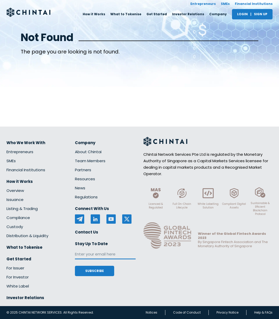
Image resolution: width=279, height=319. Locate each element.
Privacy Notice (227, 312)
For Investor (17, 277)
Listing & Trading (22, 208)
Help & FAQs (263, 312)
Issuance (15, 199)
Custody (14, 226)
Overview (15, 190)
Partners (83, 170)
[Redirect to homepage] (28, 12)
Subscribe (94, 271)
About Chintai (88, 151)
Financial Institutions (254, 4)
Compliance (18, 217)
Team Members (90, 161)
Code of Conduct (187, 312)
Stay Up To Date (91, 243)
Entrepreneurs (203, 4)
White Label (17, 286)
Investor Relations (188, 14)
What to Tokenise (125, 14)
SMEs (225, 4)
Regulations (86, 197)
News (80, 188)
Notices (151, 312)
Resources (85, 179)
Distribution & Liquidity (27, 235)
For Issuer (15, 268)
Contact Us (86, 232)
